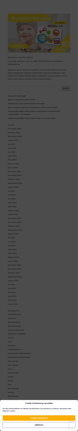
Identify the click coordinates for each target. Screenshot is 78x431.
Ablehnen (39, 425)
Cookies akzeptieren (39, 418)
